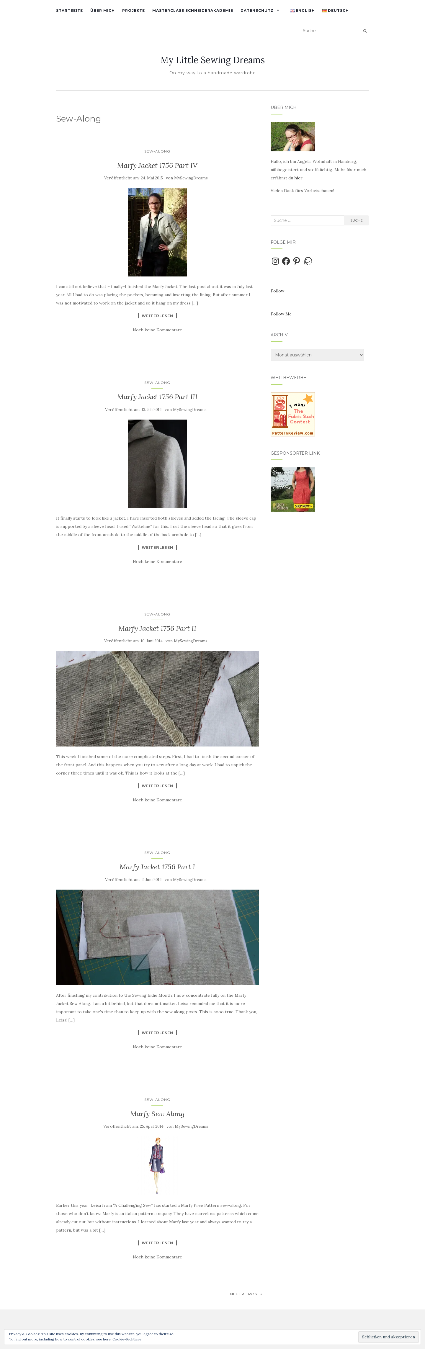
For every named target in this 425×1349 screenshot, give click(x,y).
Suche (356, 220)
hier (298, 178)
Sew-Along (157, 151)
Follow (277, 291)
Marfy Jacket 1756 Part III (157, 396)
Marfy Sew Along (157, 1113)
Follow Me (281, 314)
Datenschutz (257, 10)
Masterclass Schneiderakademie (192, 10)
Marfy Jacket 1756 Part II (157, 628)
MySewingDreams (191, 178)
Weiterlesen (157, 315)
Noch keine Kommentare (157, 330)
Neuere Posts (246, 1294)
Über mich (102, 10)
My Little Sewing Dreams (213, 59)
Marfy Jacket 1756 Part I (157, 866)
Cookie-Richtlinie (126, 1339)
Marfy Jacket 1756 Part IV (157, 165)
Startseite (69, 10)
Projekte (133, 10)
